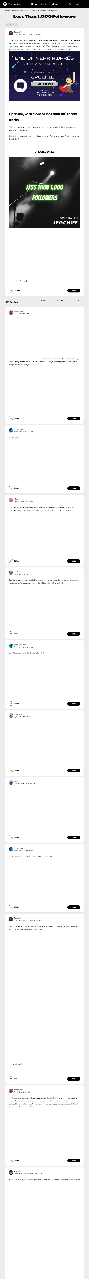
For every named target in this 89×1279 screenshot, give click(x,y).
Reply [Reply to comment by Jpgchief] (74, 291)
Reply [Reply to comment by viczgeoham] (74, 488)
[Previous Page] (43, 300)
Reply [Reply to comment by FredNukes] (74, 634)
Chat (44, 4)
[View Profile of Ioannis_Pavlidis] (20, 644)
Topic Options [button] (11, 25)
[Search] (70, 4)
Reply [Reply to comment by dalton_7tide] (74, 418)
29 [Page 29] (74, 300)
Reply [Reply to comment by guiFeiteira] (74, 771)
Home (15, 10)
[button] (79, 33)
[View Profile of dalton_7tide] (18, 311)
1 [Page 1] (49, 300)
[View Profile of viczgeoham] (18, 429)
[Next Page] (80, 300)
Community (12, 4)
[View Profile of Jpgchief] (17, 32)
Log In (77, 4)
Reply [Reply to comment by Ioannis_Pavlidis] (74, 704)
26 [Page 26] (66, 300)
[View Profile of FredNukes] (18, 572)
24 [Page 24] (57, 300)
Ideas (54, 4)
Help (34, 4)
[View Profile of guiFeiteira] (18, 714)
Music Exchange (30, 10)
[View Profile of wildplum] (17, 499)
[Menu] (84, 4)
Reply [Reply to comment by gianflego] (74, 837)
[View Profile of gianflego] (17, 781)
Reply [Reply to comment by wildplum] (74, 561)
